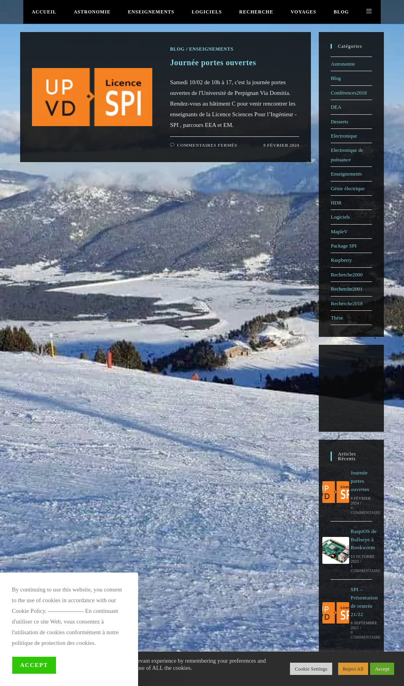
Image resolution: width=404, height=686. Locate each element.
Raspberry (341, 260)
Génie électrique (348, 188)
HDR (336, 203)
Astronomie (343, 64)
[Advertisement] (362, 388)
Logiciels (340, 217)
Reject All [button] (353, 669)
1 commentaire (366, 568)
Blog (335, 78)
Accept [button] (382, 669)
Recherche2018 (347, 303)
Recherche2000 (347, 275)
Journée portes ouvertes (360, 481)
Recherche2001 (347, 289)
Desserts (339, 122)
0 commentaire (366, 510)
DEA (336, 107)
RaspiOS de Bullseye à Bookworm (364, 539)
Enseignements (346, 174)
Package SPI (343, 246)
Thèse (337, 318)
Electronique (344, 136)
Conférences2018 (349, 93)
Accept (34, 665)
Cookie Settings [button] (311, 669)
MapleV (339, 231)
